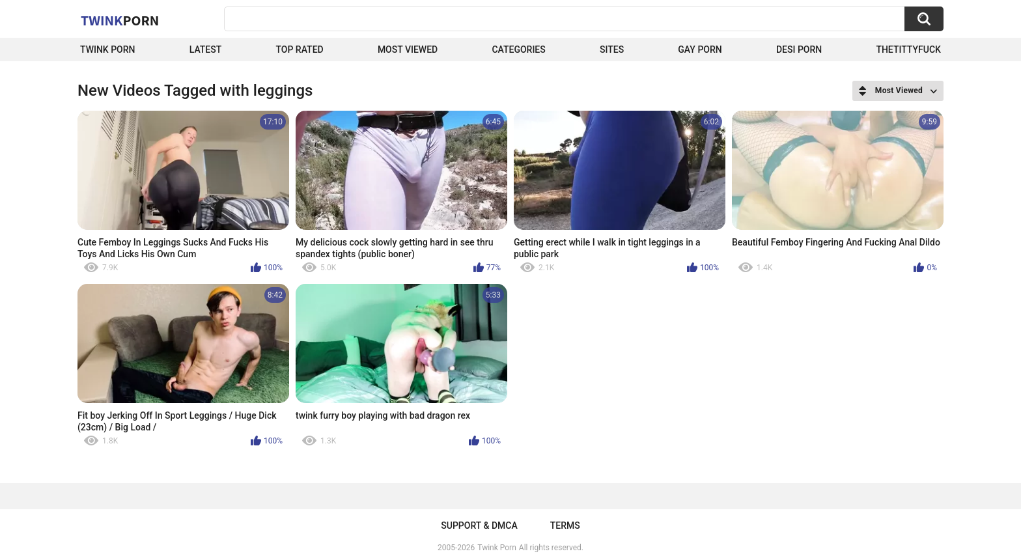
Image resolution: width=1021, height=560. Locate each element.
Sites (612, 49)
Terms (565, 525)
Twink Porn (107, 49)
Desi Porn (799, 49)
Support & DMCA (479, 525)
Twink (120, 20)
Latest (205, 49)
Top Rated (299, 49)
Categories (518, 49)
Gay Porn (699, 49)
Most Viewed (408, 49)
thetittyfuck (908, 49)
